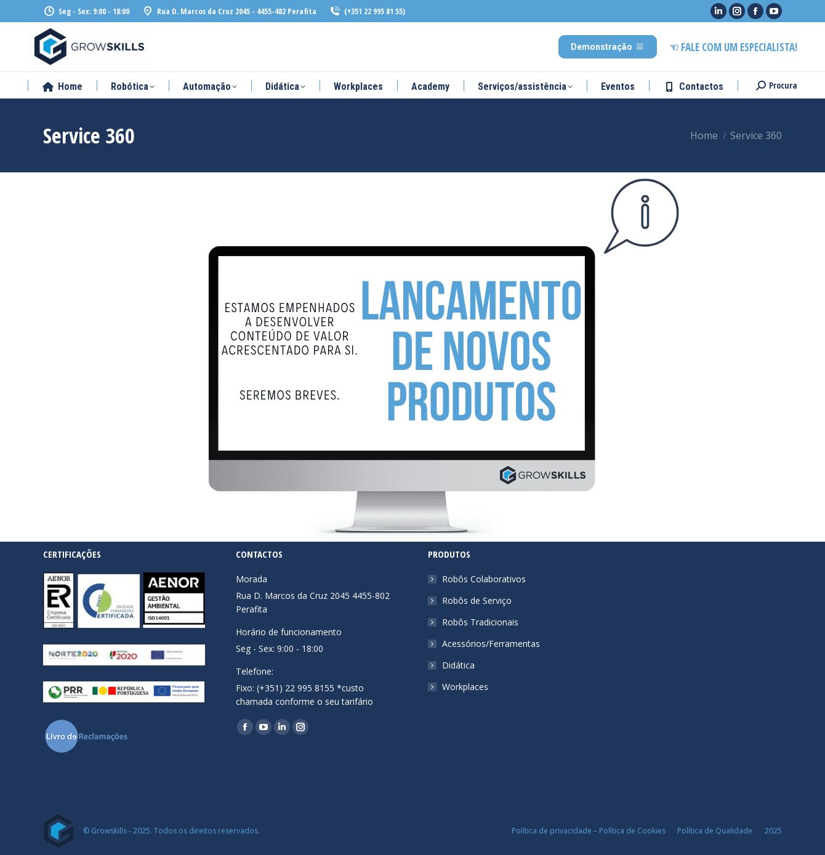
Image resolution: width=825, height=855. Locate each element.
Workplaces (465, 686)
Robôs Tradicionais (480, 622)
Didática (458, 665)
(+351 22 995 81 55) (367, 11)
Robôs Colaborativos (484, 579)
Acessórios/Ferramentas (491, 643)
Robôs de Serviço (477, 600)
